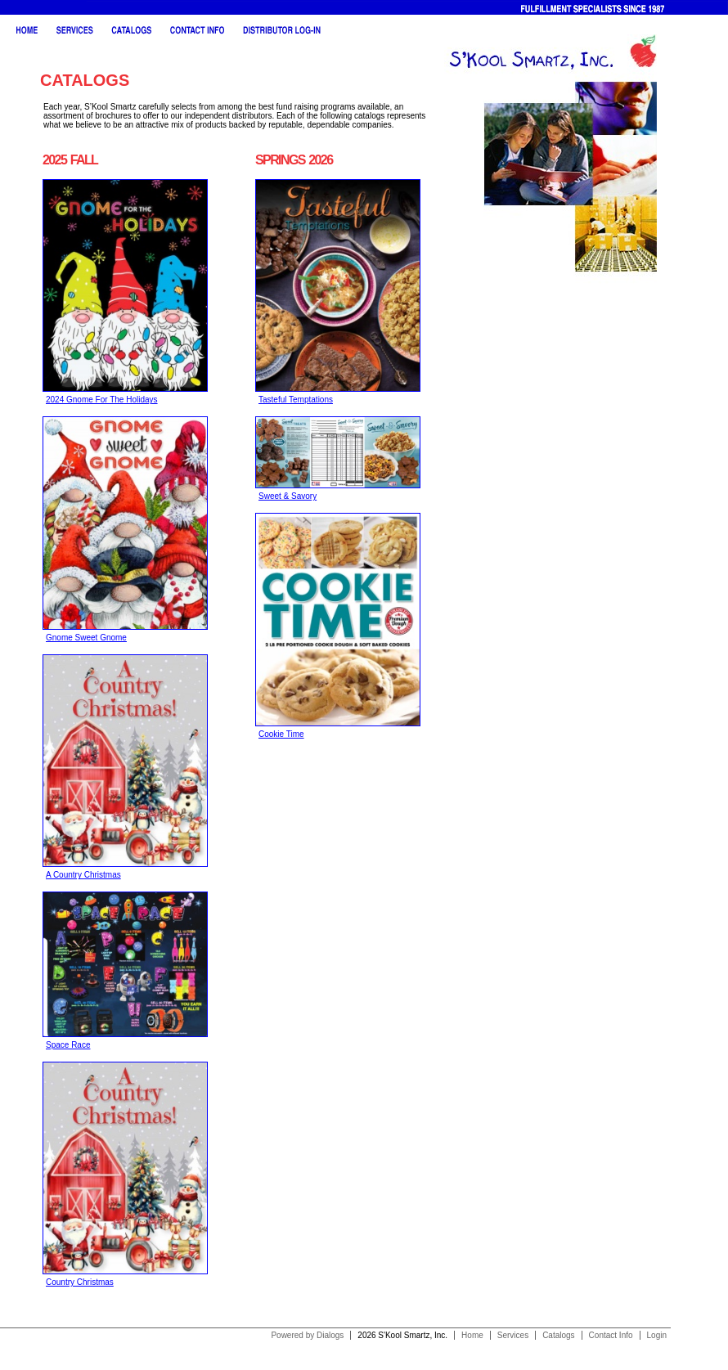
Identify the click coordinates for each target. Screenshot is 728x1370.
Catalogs (558, 1335)
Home (472, 1335)
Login (657, 1335)
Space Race (68, 1044)
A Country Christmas (83, 874)
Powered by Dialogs (307, 1335)
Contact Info (611, 1335)
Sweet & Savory (287, 496)
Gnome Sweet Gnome (86, 637)
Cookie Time (281, 734)
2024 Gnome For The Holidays (102, 399)
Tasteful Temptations (295, 399)
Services (512, 1335)
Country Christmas (80, 1282)
